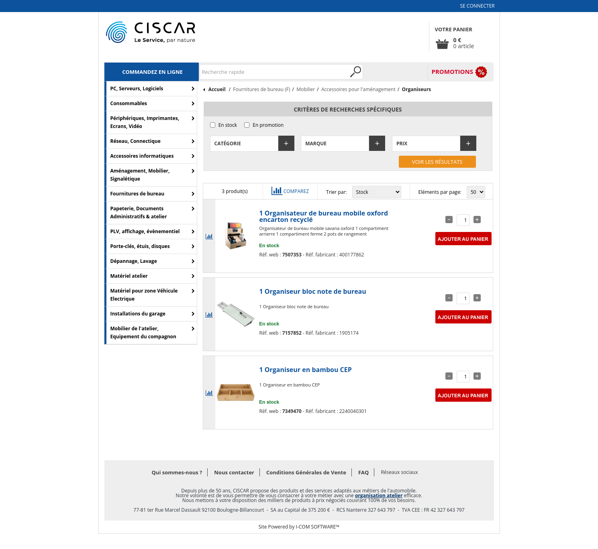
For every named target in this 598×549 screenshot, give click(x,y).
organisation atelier (378, 495)
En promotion (268, 125)
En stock (227, 125)
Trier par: (336, 192)
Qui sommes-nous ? (177, 472)
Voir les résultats (437, 161)
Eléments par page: (439, 192)
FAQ (363, 472)
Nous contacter (234, 472)
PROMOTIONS (452, 71)
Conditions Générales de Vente (306, 472)
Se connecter (477, 5)
